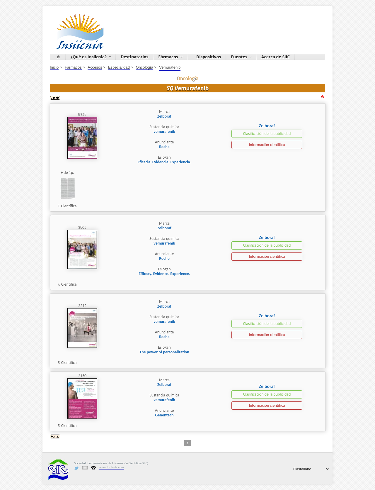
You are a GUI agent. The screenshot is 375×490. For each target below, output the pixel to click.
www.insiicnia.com (111, 467)
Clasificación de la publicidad (267, 133)
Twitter (76, 468)
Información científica (267, 144)
